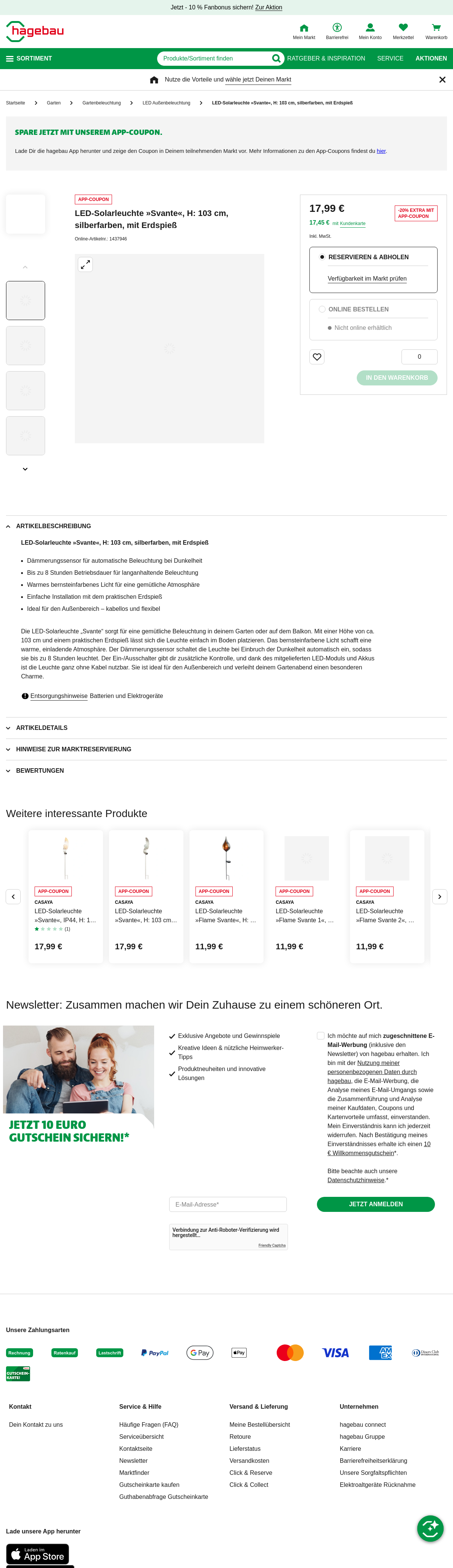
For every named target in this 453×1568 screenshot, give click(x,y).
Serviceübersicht (141, 1490)
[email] (228, 1258)
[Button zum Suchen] (272, 58)
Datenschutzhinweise (355, 1234)
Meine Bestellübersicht (260, 1478)
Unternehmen (359, 1460)
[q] (185, 58)
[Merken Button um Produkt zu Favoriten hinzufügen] (316, 356)
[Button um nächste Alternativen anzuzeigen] (439, 923)
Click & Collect (249, 1538)
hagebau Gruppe (362, 1490)
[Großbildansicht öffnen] (169, 348)
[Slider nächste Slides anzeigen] (25, 466)
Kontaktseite (135, 1502)
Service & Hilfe (140, 1460)
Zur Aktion (268, 7)
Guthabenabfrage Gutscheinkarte (163, 1550)
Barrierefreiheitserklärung (374, 1514)
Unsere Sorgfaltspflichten (373, 1526)
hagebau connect (363, 1478)
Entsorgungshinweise (59, 696)
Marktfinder (134, 1526)
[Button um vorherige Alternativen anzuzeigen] (13, 923)
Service (390, 59)
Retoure (240, 1490)
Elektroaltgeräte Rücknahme (378, 1538)
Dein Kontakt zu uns (36, 1478)
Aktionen (431, 59)
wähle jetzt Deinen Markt (258, 79)
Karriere (350, 1502)
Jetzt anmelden (376, 1258)
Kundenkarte (352, 223)
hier (381, 151)
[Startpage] (35, 31)
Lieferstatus (245, 1502)
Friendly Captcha (272, 1299)
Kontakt (20, 1460)
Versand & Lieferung (259, 1460)
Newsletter (133, 1514)
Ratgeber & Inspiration (326, 59)
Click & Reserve (251, 1526)
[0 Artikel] (419, 356)
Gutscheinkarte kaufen (149, 1538)
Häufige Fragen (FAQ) (148, 1478)
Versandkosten (250, 1514)
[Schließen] (442, 79)
